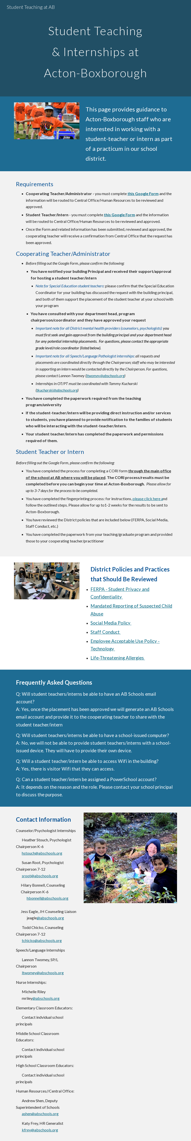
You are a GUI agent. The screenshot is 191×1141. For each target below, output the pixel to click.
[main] (95, 48)
